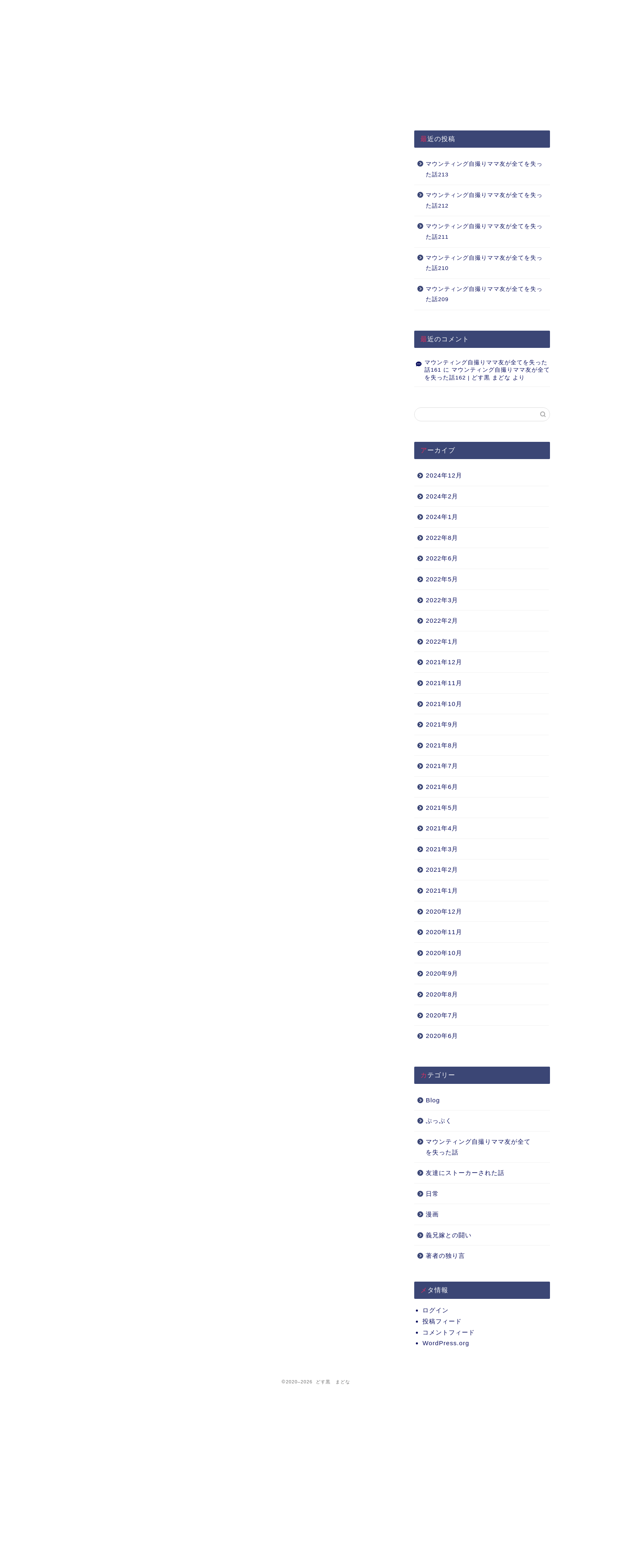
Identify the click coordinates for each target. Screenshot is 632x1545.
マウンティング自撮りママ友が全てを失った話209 (484, 294)
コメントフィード (448, 1332)
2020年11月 (444, 931)
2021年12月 (444, 661)
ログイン (435, 1310)
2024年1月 (442, 516)
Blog (433, 1100)
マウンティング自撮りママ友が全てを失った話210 (484, 263)
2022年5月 (442, 579)
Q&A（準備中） (428, 10)
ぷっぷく (439, 1120)
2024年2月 (442, 496)
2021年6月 (442, 786)
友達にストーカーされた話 (465, 1172)
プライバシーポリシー (231, 10)
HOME (132, 10)
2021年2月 (442, 869)
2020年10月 (444, 952)
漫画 (432, 1214)
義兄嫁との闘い (449, 1235)
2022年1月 (442, 641)
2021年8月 (442, 745)
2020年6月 (442, 1035)
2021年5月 (442, 807)
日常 (432, 1193)
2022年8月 (442, 537)
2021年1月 (442, 890)
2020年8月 (442, 994)
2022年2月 (442, 620)
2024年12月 (444, 475)
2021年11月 (444, 682)
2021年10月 (444, 703)
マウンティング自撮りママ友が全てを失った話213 (484, 169)
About (329, 10)
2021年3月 (442, 849)
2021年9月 (442, 724)
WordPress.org (445, 1342)
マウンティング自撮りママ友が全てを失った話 (478, 1147)
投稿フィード (442, 1321)
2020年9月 (442, 973)
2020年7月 (442, 1015)
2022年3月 (442, 600)
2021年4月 (442, 828)
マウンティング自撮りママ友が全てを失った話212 (484, 200)
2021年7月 (442, 765)
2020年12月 (444, 911)
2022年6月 (442, 558)
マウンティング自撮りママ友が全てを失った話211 (484, 231)
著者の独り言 (445, 1255)
